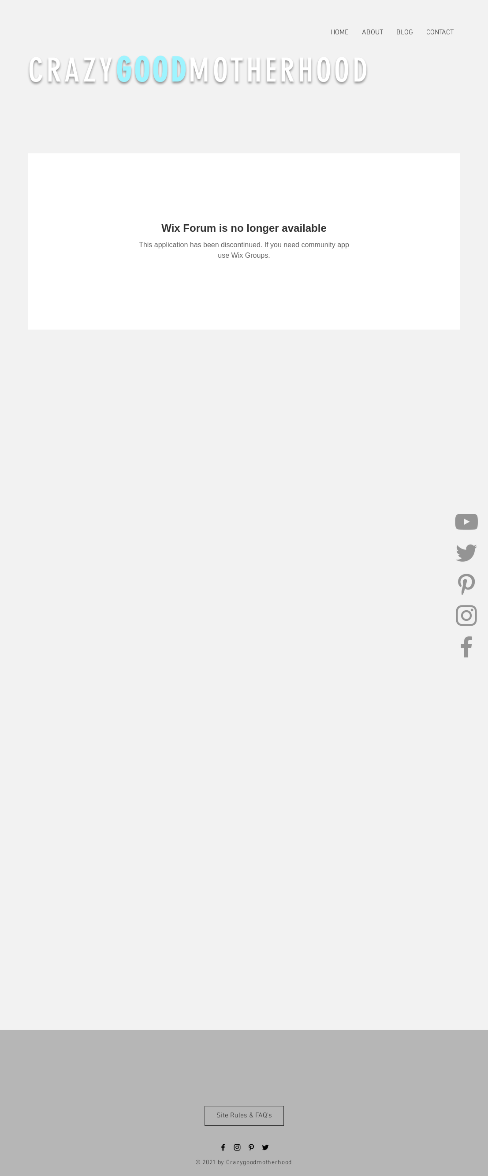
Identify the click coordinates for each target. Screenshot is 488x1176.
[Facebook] (466, 647)
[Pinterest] (466, 584)
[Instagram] (466, 615)
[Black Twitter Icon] (265, 1147)
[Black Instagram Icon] (237, 1147)
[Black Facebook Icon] (223, 1147)
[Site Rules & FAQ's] (244, 1116)
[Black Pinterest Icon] (251, 1147)
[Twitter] (466, 553)
